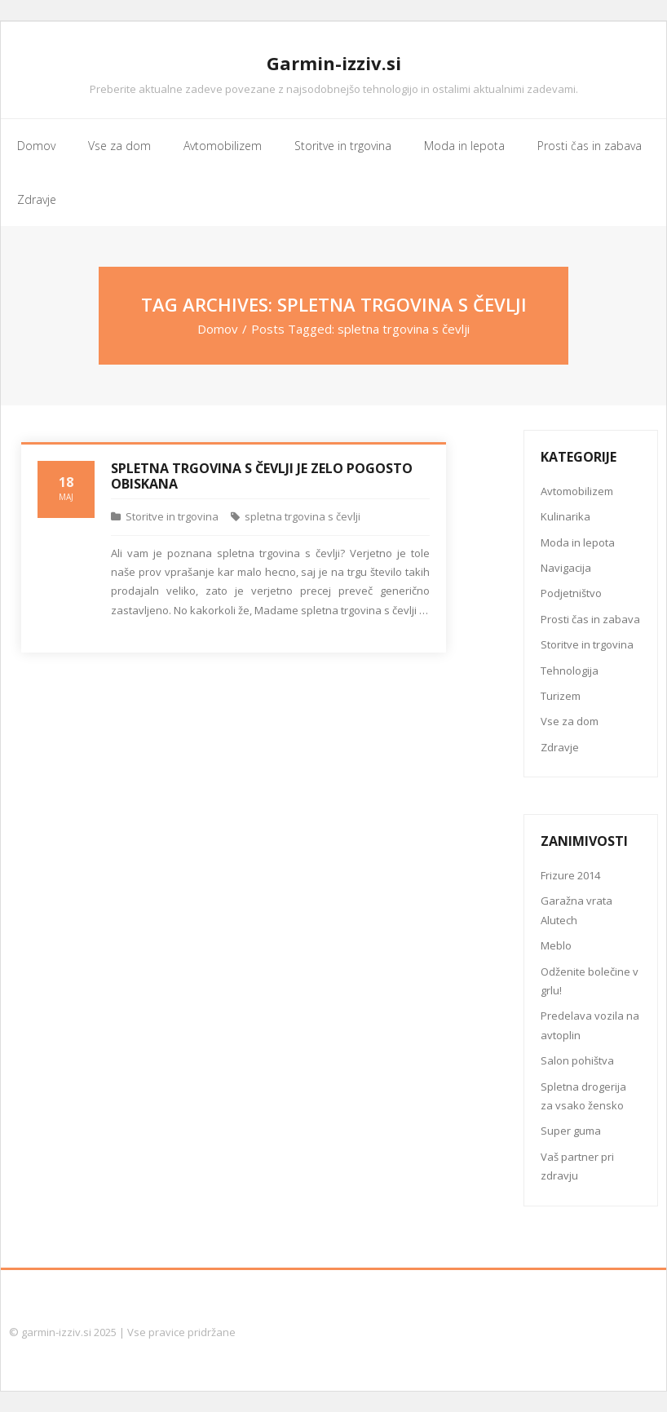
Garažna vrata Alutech (576, 910)
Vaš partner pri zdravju (577, 1166)
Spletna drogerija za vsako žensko (583, 1096)
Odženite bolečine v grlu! (589, 981)
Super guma (571, 1130)
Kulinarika (565, 516)
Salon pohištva (577, 1060)
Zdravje (560, 747)
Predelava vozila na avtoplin (590, 1025)
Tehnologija (570, 670)
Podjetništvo (571, 593)
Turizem (561, 695)
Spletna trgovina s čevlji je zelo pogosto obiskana (262, 476)
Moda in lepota (578, 542)
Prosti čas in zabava (590, 619)
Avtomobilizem (577, 491)
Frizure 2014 (570, 875)
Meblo (556, 945)
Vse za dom (570, 721)
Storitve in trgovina (172, 516)
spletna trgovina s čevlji (302, 516)
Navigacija (566, 567)
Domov (217, 329)
